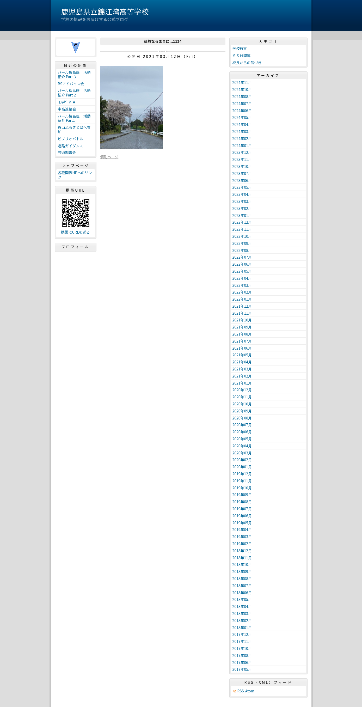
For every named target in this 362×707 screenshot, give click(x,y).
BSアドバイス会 (71, 83)
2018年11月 (242, 557)
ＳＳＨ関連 (241, 55)
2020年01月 (242, 466)
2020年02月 (242, 459)
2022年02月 (242, 292)
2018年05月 (242, 599)
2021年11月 (242, 313)
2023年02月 (242, 208)
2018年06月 (242, 592)
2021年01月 (242, 383)
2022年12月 (242, 222)
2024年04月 (242, 124)
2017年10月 (242, 648)
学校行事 (239, 48)
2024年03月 (242, 131)
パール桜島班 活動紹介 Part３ (74, 74)
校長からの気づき (247, 62)
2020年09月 (242, 410)
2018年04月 (242, 606)
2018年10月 (242, 564)
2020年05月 (242, 438)
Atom (249, 690)
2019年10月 (242, 487)
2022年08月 (242, 250)
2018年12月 (242, 550)
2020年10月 (242, 403)
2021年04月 (242, 361)
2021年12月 (242, 306)
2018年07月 (242, 585)
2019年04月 (242, 529)
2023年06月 (242, 180)
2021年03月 (242, 368)
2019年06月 (242, 515)
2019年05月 (242, 522)
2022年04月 (242, 278)
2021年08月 (242, 334)
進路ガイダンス (70, 145)
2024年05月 (242, 117)
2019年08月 (242, 501)
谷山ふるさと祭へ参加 (74, 129)
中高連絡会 (67, 109)
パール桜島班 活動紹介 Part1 (74, 118)
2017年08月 (242, 655)
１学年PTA (66, 102)
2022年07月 (242, 257)
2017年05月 (242, 669)
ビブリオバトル (70, 138)
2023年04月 (242, 194)
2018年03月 (242, 613)
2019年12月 (242, 473)
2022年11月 (242, 229)
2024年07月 (242, 103)
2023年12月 (242, 152)
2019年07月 (242, 508)
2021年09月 (242, 327)
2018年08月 (242, 578)
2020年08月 (242, 417)
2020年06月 (242, 431)
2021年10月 (242, 319)
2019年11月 (242, 480)
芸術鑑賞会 (67, 152)
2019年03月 (242, 536)
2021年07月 (242, 341)
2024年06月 (242, 110)
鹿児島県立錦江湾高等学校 (105, 11)
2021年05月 (242, 354)
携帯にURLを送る (75, 232)
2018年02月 (242, 620)
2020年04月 (242, 445)
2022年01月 (242, 299)
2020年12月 (242, 389)
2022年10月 (242, 236)
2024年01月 (242, 145)
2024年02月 (242, 138)
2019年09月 (242, 494)
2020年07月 (242, 424)
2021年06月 (242, 348)
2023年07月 (242, 173)
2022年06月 (242, 264)
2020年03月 (242, 452)
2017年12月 (242, 634)
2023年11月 (242, 159)
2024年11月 (242, 82)
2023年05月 (242, 187)
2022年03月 (242, 285)
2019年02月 (242, 543)
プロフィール (76, 246)
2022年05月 (242, 271)
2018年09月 (242, 571)
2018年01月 (242, 627)
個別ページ (109, 156)
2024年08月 (242, 96)
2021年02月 (242, 376)
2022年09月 (242, 243)
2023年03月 (242, 201)
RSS (240, 690)
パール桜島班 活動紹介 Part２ (74, 92)
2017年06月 (242, 662)
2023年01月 (242, 215)
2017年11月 (242, 641)
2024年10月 (242, 89)
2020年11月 (242, 396)
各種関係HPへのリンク (75, 175)
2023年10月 (242, 166)
